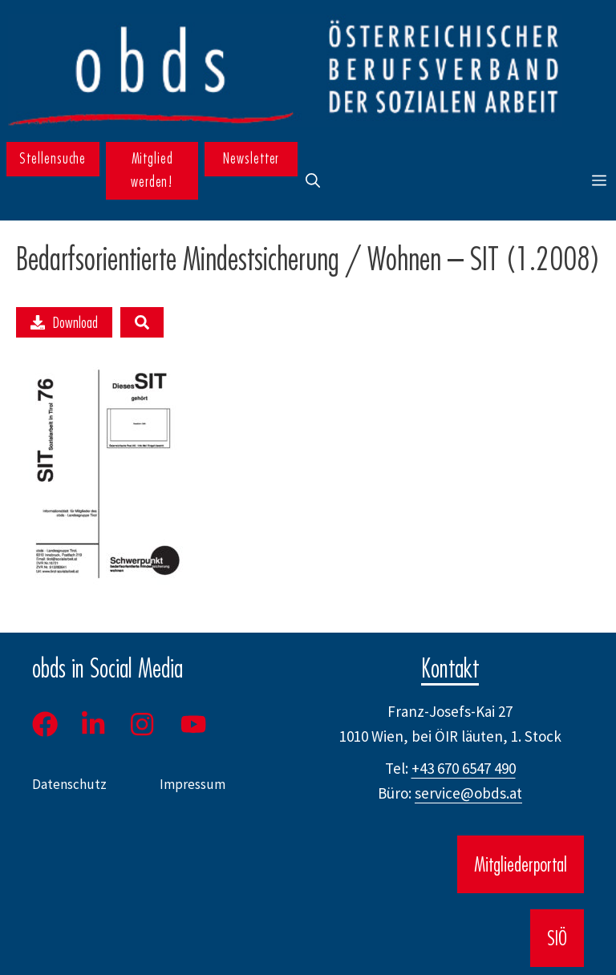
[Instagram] (143, 724)
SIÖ (557, 938)
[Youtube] (195, 724)
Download (64, 322)
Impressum (192, 784)
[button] (313, 181)
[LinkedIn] (93, 724)
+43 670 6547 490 (463, 768)
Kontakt (450, 668)
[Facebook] (50, 724)
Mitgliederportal (520, 864)
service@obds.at (468, 793)
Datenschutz (69, 784)
